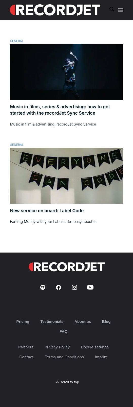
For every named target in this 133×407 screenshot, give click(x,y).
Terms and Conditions (64, 357)
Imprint (101, 357)
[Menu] (120, 10)
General (17, 41)
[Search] (109, 10)
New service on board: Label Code (47, 210)
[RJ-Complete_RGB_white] (55, 10)
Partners (25, 347)
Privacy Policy (57, 347)
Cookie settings (95, 347)
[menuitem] (109, 10)
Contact (26, 357)
